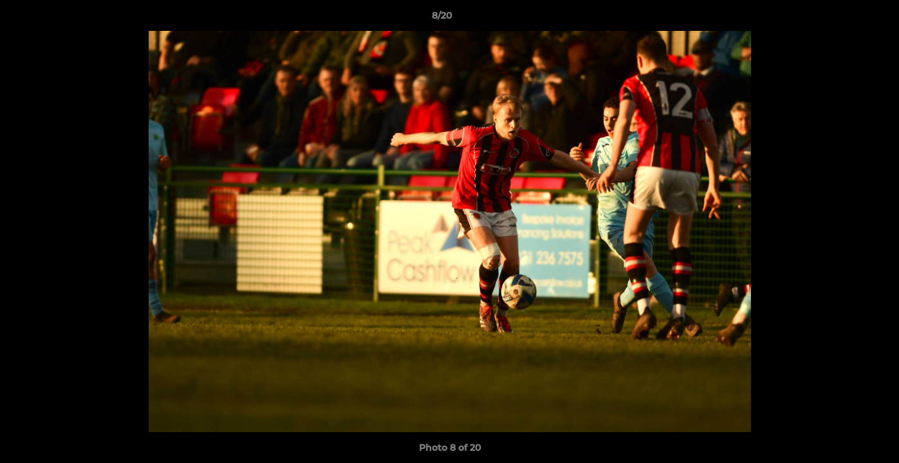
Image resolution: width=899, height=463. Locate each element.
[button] (845, 18)
